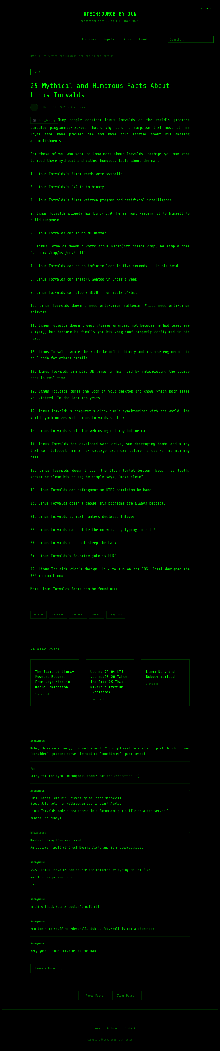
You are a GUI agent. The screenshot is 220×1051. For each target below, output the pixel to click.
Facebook (57, 614)
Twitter (38, 614)
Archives (89, 39)
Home (33, 55)
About (143, 39)
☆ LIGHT (206, 8)
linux (36, 71)
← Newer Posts (93, 996)
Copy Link (116, 614)
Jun (32, 768)
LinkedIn (77, 614)
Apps (127, 39)
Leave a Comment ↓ (48, 968)
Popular (110, 39)
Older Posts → (127, 996)
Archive (112, 1028)
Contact (130, 1028)
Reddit (96, 614)
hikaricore (38, 833)
